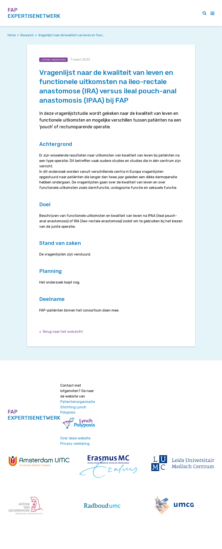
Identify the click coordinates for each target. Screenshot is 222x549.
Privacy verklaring (75, 444)
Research (27, 35)
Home (12, 35)
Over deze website (75, 438)
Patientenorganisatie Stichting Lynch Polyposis (77, 407)
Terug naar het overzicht (62, 332)
